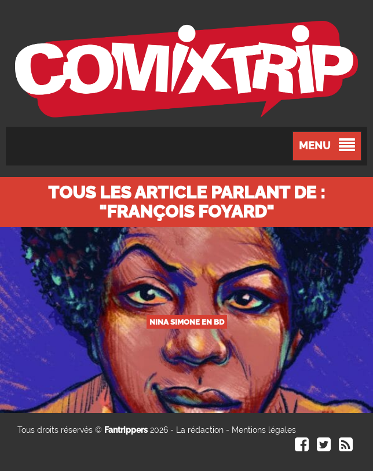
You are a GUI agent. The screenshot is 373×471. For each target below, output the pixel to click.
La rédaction (200, 430)
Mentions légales (264, 430)
